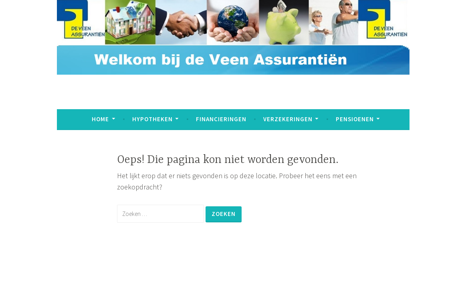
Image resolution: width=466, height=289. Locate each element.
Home (100, 119)
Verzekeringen (288, 119)
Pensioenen (355, 119)
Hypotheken (152, 119)
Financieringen (221, 119)
